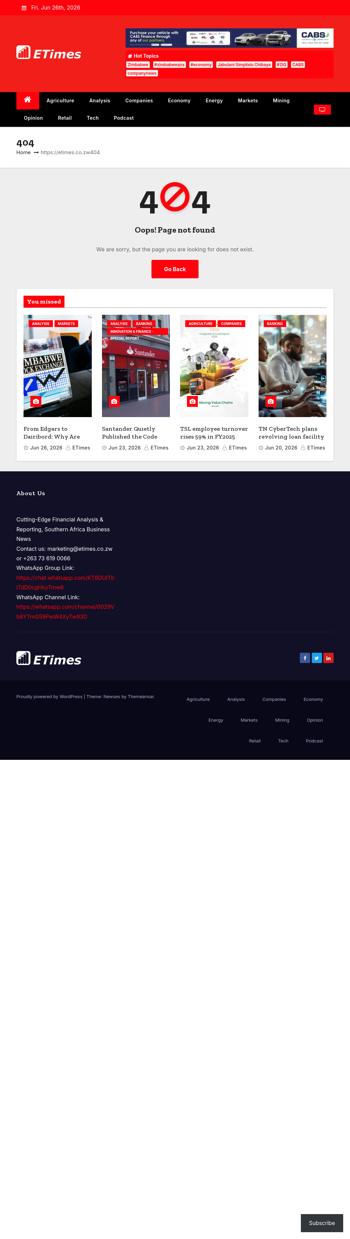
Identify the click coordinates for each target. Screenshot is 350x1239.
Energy (214, 100)
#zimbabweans (170, 64)
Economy (179, 100)
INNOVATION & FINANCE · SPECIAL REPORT (132, 332)
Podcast (124, 118)
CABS (298, 64)
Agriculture (60, 100)
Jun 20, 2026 (281, 448)
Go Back (175, 269)
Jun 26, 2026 (46, 448)
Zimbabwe (138, 64)
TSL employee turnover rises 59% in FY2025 (214, 432)
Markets (248, 100)
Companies (139, 100)
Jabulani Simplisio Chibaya (244, 64)
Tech (93, 118)
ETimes (78, 448)
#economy (201, 64)
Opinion (33, 118)
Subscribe (322, 1223)
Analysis (100, 100)
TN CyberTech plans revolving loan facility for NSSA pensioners (291, 436)
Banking (144, 324)
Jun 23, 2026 (124, 448)
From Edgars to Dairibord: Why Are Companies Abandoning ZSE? (52, 440)
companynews (142, 73)
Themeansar (141, 696)
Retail (65, 118)
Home (23, 152)
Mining (281, 100)
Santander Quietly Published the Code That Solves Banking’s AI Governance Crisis (134, 440)
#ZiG (282, 64)
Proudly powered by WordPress (50, 696)
